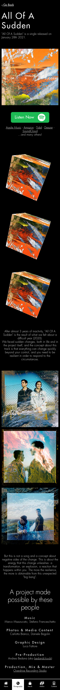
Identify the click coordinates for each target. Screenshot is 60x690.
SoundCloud (30, 131)
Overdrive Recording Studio (30, 670)
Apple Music (13, 127)
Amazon (29, 127)
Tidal (39, 127)
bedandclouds (42, 658)
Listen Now (24, 117)
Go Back (8, 5)
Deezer (48, 127)
